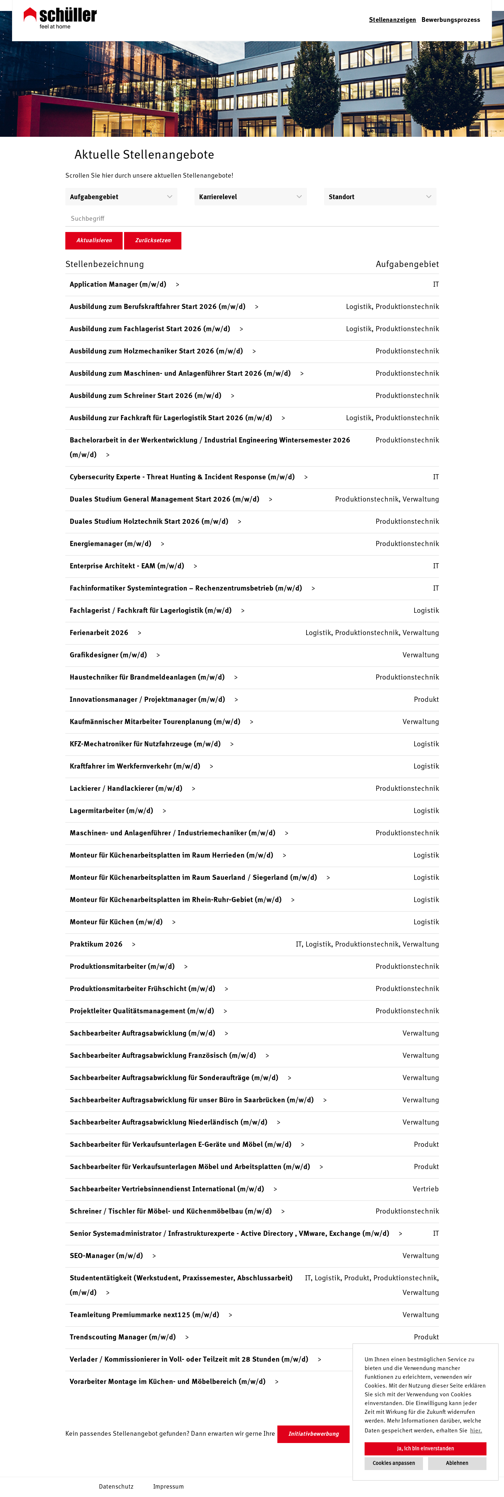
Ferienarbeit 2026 (99, 633)
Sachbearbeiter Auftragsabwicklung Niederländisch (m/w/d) (169, 1122)
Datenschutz (116, 1487)
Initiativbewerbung (313, 1434)
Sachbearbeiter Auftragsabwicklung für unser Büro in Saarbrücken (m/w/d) (192, 1100)
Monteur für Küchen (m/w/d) (116, 922)
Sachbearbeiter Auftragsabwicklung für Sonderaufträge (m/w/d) (174, 1078)
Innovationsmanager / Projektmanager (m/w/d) (147, 700)
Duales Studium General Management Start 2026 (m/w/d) (164, 499)
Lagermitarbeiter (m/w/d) (111, 811)
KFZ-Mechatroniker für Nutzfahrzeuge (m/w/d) (145, 744)
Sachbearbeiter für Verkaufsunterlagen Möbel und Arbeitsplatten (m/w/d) (190, 1167)
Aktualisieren (94, 241)
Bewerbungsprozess (451, 20)
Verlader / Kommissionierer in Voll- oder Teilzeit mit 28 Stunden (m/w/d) (189, 1359)
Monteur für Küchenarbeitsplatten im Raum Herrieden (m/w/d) (171, 855)
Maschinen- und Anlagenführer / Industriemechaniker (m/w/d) (173, 833)
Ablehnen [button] (457, 1463)
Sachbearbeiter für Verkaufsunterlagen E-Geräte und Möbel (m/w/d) (181, 1145)
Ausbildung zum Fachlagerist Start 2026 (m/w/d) (150, 329)
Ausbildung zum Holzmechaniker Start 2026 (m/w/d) (156, 351)
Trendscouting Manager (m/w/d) (123, 1337)
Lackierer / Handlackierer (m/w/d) (126, 789)
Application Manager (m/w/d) (118, 285)
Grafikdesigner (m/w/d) (108, 655)
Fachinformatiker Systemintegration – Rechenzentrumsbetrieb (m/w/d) (186, 588)
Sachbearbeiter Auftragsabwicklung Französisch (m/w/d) (163, 1056)
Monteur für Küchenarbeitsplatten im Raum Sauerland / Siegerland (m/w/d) (193, 878)
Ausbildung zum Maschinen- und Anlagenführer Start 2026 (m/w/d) (180, 374)
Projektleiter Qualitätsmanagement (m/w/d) (142, 1011)
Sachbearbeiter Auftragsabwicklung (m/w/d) (142, 1033)
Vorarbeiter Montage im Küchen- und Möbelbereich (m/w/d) (168, 1382)
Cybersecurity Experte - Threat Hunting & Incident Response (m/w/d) (182, 477)
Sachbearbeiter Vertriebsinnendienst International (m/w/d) (167, 1189)
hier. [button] (476, 1431)
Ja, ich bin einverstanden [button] (425, 1448)
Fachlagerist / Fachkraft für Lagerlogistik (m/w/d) (151, 611)
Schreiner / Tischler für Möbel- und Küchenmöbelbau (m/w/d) (171, 1211)
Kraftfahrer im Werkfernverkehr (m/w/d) (135, 766)
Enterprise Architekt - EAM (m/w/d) (127, 566)
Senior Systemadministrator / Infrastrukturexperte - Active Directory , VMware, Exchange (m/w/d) (229, 1234)
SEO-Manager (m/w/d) (106, 1256)
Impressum (168, 1487)
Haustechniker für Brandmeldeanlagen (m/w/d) (147, 677)
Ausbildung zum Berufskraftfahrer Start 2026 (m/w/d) (158, 307)
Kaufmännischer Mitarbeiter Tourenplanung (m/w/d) (155, 722)
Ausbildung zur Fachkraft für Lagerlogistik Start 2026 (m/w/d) (171, 418)
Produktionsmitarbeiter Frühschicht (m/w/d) (142, 989)
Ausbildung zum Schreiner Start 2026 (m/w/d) (146, 396)
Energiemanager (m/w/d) (110, 544)
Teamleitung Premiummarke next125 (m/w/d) (144, 1315)
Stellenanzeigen (392, 20)
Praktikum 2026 (96, 944)
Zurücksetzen (152, 241)
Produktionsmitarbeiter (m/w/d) (122, 967)
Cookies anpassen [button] (394, 1463)
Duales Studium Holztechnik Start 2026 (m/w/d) (149, 522)
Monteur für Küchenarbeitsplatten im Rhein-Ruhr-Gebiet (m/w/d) (176, 900)
